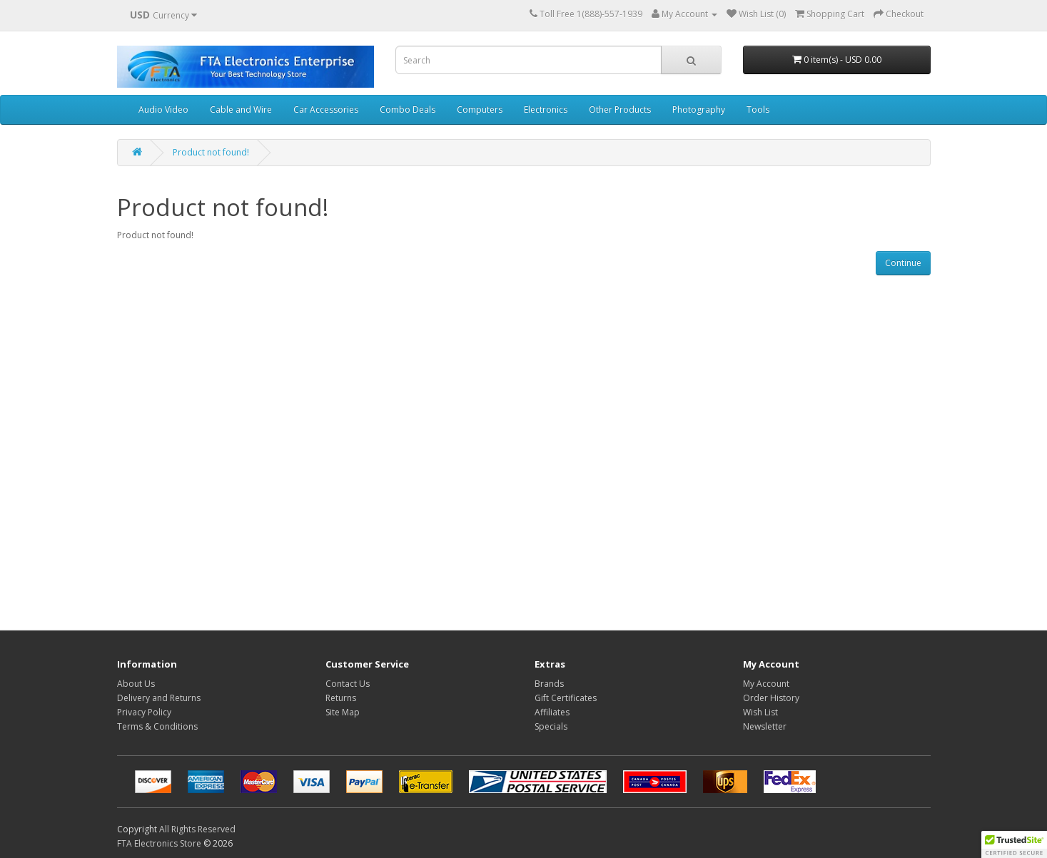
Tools (758, 109)
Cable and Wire (241, 109)
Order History (771, 698)
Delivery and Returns (159, 698)
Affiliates (552, 712)
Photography (698, 109)
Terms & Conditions (157, 726)
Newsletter (764, 726)
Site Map (342, 712)
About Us (136, 684)
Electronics (545, 109)
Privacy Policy (144, 712)
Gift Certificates (566, 698)
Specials (551, 726)
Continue (903, 263)
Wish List (760, 712)
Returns (340, 698)
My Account (766, 684)
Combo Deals (407, 109)
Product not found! (211, 152)
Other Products (620, 109)
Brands (549, 684)
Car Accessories (325, 109)
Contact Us (347, 684)
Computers (479, 109)
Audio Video (163, 109)
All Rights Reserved (197, 829)
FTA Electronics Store (159, 843)
